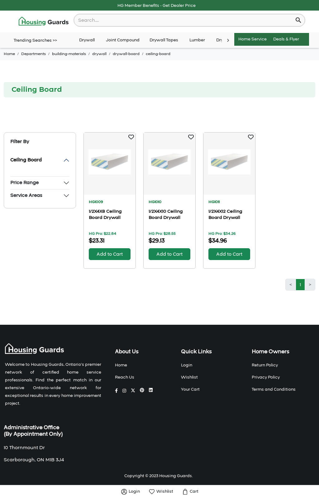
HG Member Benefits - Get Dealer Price (156, 5)
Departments (33, 54)
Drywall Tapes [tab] (164, 40)
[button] (131, 137)
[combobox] (185, 20)
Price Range (24, 182)
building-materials (69, 54)
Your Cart (190, 389)
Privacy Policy (266, 377)
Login (186, 365)
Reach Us (124, 377)
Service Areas (26, 195)
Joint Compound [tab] (123, 40)
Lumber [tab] (197, 40)
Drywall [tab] (87, 40)
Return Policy (265, 365)
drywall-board (126, 54)
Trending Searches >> (35, 40)
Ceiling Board (26, 159)
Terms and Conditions (274, 389)
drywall (99, 54)
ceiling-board (158, 54)
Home (9, 54)
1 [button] (300, 284)
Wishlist (189, 377)
